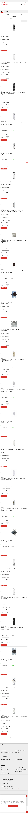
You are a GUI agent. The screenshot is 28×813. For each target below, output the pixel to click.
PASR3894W (3, 239)
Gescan (14, 744)
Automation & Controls (5, 759)
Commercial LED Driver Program (21, 769)
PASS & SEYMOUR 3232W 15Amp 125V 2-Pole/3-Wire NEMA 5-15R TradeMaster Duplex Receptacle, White (14, 509)
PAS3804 (2, 656)
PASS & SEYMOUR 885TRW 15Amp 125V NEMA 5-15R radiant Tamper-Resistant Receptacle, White (14, 63)
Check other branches (5, 42)
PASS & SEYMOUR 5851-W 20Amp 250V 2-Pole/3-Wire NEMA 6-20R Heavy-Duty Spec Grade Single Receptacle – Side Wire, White (14, 390)
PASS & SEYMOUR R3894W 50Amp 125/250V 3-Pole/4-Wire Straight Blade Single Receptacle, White (13, 241)
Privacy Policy (3, 750)
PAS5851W (2, 388)
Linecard (16, 748)
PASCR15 (2, 269)
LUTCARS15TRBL (3, 626)
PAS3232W (2, 507)
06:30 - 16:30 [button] (24, 2)
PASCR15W (2, 418)
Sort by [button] (20, 14)
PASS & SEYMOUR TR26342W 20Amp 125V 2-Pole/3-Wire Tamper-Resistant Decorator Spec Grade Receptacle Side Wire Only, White (13, 123)
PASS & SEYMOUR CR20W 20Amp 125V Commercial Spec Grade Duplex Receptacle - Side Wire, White (13, 479)
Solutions (14, 765)
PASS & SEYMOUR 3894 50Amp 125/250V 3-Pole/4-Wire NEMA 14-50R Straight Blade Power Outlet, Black (14, 300)
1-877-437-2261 (4, 0)
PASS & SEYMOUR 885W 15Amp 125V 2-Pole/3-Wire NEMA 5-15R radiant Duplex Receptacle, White (14, 598)
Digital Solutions (4, 767)
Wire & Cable (3, 762)
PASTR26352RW (3, 566)
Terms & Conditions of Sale (20, 750)
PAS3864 (2, 537)
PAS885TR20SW (3, 151)
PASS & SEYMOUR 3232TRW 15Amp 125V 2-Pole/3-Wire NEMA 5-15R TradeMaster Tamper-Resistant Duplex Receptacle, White (12, 211)
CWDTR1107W (3, 447)
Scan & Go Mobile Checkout (20, 767)
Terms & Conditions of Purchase (7, 752)
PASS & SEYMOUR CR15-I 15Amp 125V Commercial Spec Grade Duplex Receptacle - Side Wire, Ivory (12, 360)
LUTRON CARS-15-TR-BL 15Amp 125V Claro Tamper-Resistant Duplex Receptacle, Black (12, 628)
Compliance (3, 748)
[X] (25, 796)
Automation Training (5, 773)
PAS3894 (2, 299)
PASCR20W (2, 477)
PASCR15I (2, 358)
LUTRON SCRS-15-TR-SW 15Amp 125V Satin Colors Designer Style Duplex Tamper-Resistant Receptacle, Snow (13, 181)
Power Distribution (18, 761)
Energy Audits (3, 771)
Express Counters (4, 769)
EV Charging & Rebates (19, 762)
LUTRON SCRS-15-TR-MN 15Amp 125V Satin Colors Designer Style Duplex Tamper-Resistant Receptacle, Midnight (13, 93)
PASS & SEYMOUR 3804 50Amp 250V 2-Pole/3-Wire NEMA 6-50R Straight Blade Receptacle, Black (13, 657)
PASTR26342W (3, 121)
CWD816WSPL (3, 715)
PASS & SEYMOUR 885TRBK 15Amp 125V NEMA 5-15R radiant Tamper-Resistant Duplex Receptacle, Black (14, 33)
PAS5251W (2, 685)
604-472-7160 (9, 780)
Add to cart (3, 50)
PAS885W (2, 596)
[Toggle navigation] (1, 4)
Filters (7, 14)
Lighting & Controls (18, 759)
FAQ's (2, 754)
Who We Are (3, 747)
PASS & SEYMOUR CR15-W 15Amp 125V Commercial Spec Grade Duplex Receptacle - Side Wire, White (13, 419)
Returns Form (17, 752)
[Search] (14, 8)
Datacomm (3, 761)
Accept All (13, 806)
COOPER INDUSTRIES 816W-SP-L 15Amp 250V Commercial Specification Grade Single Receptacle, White (14, 717)
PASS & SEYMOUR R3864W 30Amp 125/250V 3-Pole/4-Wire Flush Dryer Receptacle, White (13, 330)
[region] (13, 803)
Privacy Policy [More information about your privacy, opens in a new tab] (4, 803)
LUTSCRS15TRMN (3, 91)
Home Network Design (19, 771)
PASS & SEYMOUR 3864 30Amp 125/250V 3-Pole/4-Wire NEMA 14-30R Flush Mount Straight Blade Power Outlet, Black (13, 538)
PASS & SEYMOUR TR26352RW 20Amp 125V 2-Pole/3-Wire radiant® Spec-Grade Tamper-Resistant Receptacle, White (13, 568)
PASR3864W (3, 328)
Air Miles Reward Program (20, 747)
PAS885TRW (3, 61)
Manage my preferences (13, 808)
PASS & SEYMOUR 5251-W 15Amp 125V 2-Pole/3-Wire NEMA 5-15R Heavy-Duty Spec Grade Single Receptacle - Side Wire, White (14, 687)
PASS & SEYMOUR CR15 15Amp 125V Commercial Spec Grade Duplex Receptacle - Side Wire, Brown (12, 270)
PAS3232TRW (3, 209)
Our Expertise (14, 756)
